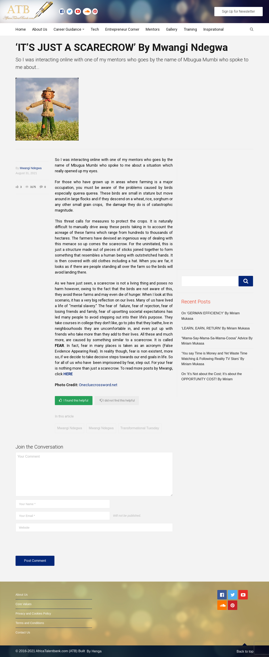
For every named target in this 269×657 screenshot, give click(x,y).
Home (21, 29)
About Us (39, 29)
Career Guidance (67, 29)
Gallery (171, 29)
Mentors (153, 29)
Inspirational (213, 29)
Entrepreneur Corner (122, 29)
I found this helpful (73, 400)
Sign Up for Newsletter (238, 11)
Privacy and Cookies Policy (33, 613)
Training (190, 29)
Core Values (24, 604)
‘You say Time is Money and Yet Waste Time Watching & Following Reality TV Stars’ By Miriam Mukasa (214, 359)
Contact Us (23, 632)
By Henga (94, 651)
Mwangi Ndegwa (31, 168)
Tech (95, 29)
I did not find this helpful (117, 400)
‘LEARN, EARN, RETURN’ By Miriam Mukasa (215, 328)
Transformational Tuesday (139, 428)
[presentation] (47, 545)
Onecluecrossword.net (98, 385)
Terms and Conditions (30, 623)
